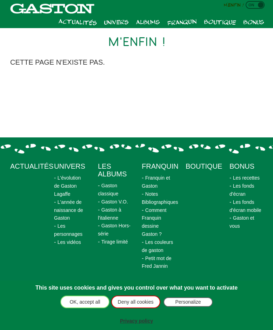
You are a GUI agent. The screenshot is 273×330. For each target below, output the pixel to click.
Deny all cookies (136, 302)
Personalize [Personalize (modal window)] (188, 302)
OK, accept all (84, 302)
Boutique (220, 22)
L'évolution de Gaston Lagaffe (67, 186)
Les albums (112, 170)
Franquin (182, 21)
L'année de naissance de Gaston (68, 210)
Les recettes (246, 178)
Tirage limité (114, 242)
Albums (148, 21)
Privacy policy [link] (136, 321)
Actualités (78, 21)
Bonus (254, 21)
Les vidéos (69, 242)
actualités (31, 166)
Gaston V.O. (114, 202)
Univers (116, 21)
